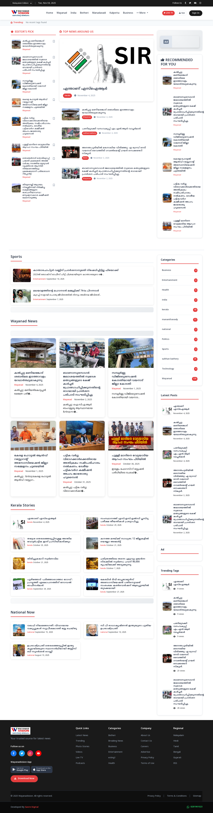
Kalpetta (114, 13)
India (73, 13)
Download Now (24, 778)
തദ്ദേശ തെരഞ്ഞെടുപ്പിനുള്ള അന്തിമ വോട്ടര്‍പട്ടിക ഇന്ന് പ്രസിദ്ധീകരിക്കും (49, 540)
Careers (145, 746)
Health (179, 290)
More (141, 13)
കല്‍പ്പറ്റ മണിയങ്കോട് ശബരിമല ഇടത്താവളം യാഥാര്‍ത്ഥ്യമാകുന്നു (34, 44)
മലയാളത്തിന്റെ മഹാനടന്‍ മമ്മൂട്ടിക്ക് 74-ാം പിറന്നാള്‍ (66, 290)
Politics (179, 339)
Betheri (84, 13)
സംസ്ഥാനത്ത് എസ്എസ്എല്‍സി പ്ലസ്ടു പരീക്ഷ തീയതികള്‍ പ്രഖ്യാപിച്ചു (124, 520)
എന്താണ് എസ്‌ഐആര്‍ (85, 89)
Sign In (195, 13)
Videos (79, 752)
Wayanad (62, 13)
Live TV (79, 757)
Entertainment (179, 280)
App (182, 13)
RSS (175, 763)
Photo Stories (82, 746)
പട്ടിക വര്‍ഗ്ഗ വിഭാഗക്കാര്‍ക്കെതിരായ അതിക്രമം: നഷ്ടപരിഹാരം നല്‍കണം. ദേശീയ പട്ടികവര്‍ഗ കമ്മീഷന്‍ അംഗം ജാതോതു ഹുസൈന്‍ (36, 126)
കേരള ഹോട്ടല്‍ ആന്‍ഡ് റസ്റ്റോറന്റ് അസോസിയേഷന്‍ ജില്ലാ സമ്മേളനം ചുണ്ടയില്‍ (35, 103)
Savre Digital (31, 807)
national (179, 330)
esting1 (112, 757)
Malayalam (178, 735)
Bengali (177, 752)
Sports (179, 349)
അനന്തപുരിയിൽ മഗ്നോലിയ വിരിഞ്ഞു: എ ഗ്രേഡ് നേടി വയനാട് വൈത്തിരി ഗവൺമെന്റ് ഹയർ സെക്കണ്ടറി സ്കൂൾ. (114, 150)
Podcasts (80, 763)
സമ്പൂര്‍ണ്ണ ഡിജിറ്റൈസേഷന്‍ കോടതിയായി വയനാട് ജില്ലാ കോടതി (34, 85)
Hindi (175, 741)
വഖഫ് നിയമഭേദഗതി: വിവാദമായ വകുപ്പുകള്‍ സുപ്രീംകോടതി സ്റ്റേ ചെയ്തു (52, 627)
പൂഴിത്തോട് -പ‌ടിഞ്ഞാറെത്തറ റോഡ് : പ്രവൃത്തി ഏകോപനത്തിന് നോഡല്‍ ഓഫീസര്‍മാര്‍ (50, 582)
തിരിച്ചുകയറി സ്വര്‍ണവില (42, 559)
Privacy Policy (147, 757)
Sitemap (197, 796)
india (179, 300)
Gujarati (177, 757)
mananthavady (179, 320)
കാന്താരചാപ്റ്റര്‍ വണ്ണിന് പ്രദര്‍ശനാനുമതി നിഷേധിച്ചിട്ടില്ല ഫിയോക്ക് (75, 270)
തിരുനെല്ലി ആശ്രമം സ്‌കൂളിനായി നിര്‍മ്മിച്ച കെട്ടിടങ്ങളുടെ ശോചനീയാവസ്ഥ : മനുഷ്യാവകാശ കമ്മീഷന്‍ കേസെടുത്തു (35, 191)
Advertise (145, 752)
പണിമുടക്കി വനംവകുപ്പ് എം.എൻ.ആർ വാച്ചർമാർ (111, 128)
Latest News (82, 735)
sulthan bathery (179, 359)
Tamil (176, 746)
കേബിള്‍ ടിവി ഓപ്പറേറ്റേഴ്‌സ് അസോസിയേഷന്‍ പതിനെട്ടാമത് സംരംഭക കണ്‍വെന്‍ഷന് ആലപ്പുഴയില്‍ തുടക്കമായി (124, 584)
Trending (80, 741)
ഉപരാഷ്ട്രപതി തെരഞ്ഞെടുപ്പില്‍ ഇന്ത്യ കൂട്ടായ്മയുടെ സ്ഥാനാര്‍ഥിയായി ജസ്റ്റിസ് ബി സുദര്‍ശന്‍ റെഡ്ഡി (51, 648)
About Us (145, 735)
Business (128, 13)
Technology (179, 369)
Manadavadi (99, 13)
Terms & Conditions (177, 796)
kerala (179, 310)
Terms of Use (147, 763)
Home (49, 13)
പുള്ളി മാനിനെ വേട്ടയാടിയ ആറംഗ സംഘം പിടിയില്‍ (36, 146)
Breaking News (115, 741)
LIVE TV (168, 13)
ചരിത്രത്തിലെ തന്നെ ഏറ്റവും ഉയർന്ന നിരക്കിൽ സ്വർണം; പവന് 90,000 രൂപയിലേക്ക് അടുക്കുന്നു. (122, 562)
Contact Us (146, 741)
